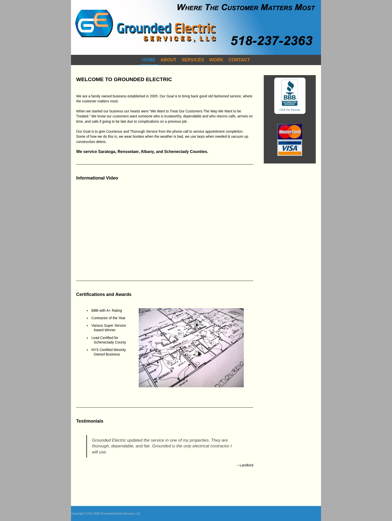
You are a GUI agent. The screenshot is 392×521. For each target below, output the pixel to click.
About (168, 59)
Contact (239, 59)
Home (149, 59)
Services (193, 59)
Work (216, 59)
